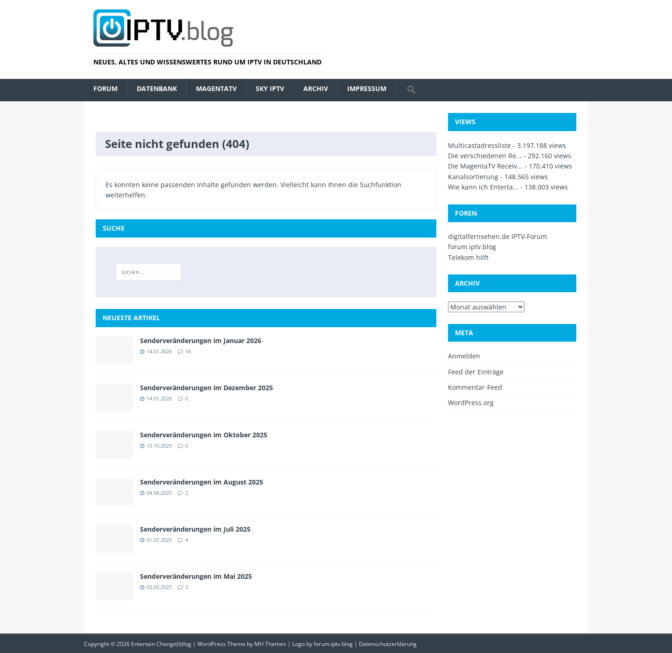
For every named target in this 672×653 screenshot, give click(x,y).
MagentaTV (216, 88)
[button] (411, 90)
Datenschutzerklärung (388, 644)
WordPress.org (471, 402)
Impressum (366, 88)
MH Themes (270, 644)
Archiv (315, 88)
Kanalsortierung (473, 176)
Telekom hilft (468, 257)
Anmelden (464, 355)
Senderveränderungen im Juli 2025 (195, 529)
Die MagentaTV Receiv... (485, 165)
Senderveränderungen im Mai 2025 (196, 576)
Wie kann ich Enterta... (483, 187)
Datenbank (157, 88)
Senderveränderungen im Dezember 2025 (206, 387)
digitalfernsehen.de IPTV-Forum (497, 236)
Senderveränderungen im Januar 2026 (200, 340)
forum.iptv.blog (472, 246)
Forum (105, 88)
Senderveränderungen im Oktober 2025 (203, 434)
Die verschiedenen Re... (485, 155)
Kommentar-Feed (475, 387)
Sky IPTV (270, 88)
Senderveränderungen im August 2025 (201, 481)
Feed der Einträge (476, 371)
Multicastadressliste (479, 145)
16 (188, 351)
